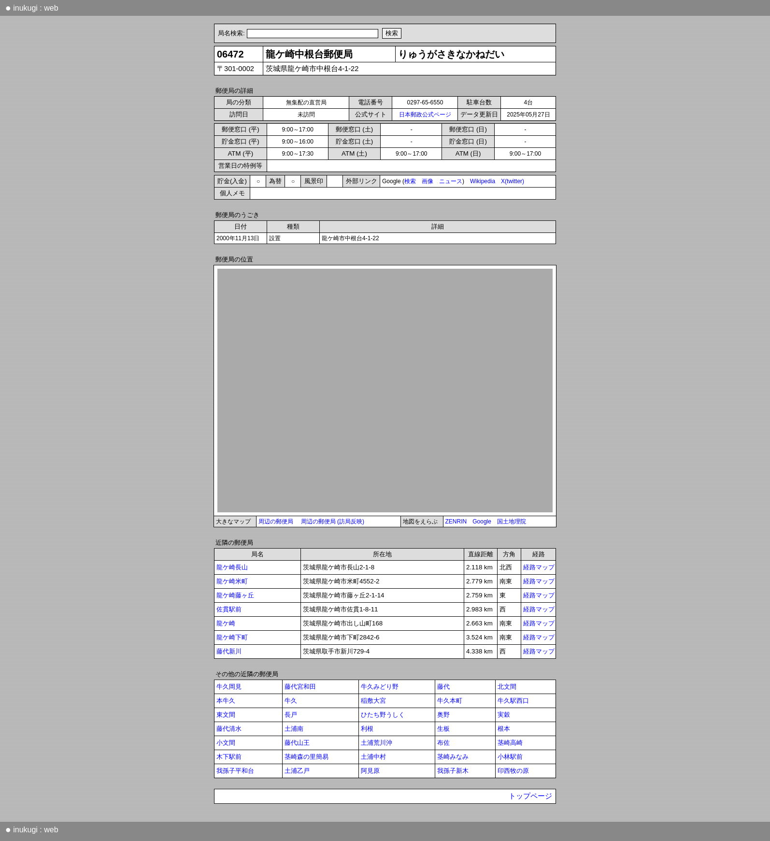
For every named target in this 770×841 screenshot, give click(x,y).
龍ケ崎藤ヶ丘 (235, 595)
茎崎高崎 (510, 742)
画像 (427, 181)
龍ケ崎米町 (232, 581)
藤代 (443, 686)
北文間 (507, 686)
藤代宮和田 (300, 686)
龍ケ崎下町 (232, 637)
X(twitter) (512, 181)
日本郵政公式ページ (425, 114)
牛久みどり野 (380, 686)
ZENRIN (456, 521)
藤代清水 (229, 728)
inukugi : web (31, 7)
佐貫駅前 (229, 609)
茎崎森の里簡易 (306, 756)
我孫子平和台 (235, 770)
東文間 (225, 714)
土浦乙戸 (297, 770)
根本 (504, 728)
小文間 (225, 742)
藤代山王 (297, 742)
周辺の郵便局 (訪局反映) (332, 521)
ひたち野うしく (383, 714)
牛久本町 (449, 700)
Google (481, 521)
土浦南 (294, 728)
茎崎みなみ (453, 756)
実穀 (504, 714)
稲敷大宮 (373, 700)
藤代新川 (229, 651)
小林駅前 (510, 756)
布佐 (443, 742)
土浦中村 (373, 756)
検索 (410, 181)
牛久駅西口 (513, 700)
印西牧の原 (513, 770)
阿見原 (370, 770)
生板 (443, 728)
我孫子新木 (453, 770)
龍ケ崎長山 (232, 567)
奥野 (443, 714)
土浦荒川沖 (376, 742)
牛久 (291, 700)
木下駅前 (229, 756)
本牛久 (225, 700)
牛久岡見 (229, 686)
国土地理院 (511, 521)
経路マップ (539, 567)
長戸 (291, 714)
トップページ (530, 796)
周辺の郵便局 (275, 521)
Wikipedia (482, 181)
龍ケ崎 (225, 623)
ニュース (450, 181)
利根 (367, 728)
